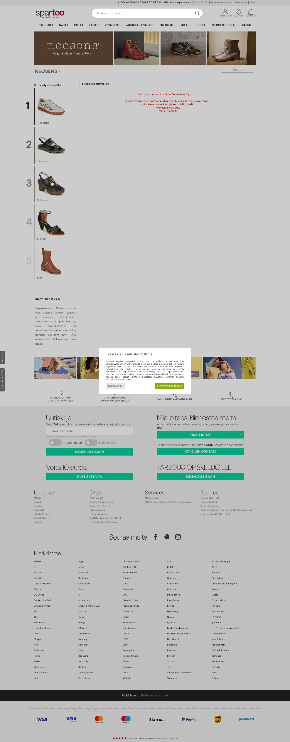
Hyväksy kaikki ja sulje (169, 385)
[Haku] (197, 13)
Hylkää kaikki (115, 385)
